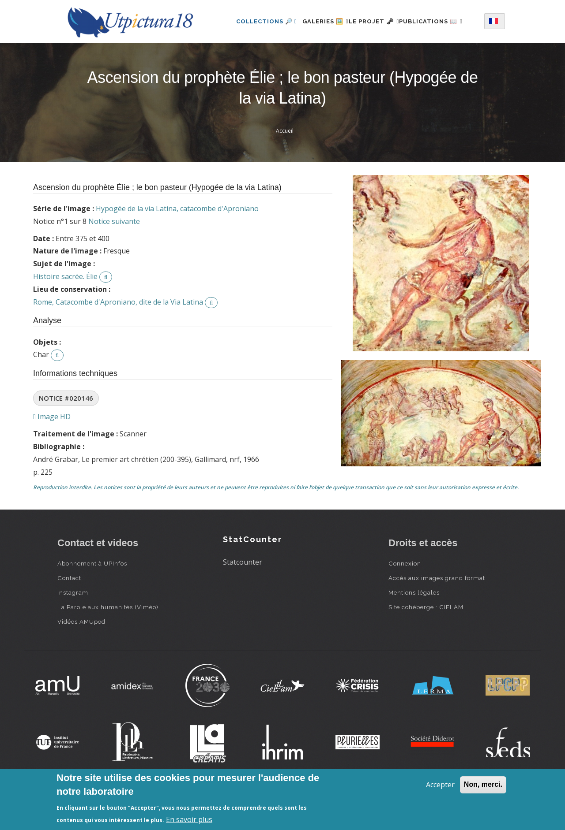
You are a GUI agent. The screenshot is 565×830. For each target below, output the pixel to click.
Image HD (52, 451)
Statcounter (242, 596)
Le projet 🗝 (378, 19)
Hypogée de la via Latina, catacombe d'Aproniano (177, 243)
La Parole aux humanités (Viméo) (107, 641)
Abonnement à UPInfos (92, 597)
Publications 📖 (256, 57)
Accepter (440, 784)
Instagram (72, 626)
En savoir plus (189, 819)
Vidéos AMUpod (81, 655)
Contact (69, 612)
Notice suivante (114, 256)
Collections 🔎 (255, 19)
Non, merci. (483, 784)
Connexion (404, 597)
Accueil (285, 165)
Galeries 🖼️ (319, 19)
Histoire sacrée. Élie (65, 311)
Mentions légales (414, 626)
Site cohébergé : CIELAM (425, 641)
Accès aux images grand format (436, 612)
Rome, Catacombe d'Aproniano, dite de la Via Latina (118, 336)
